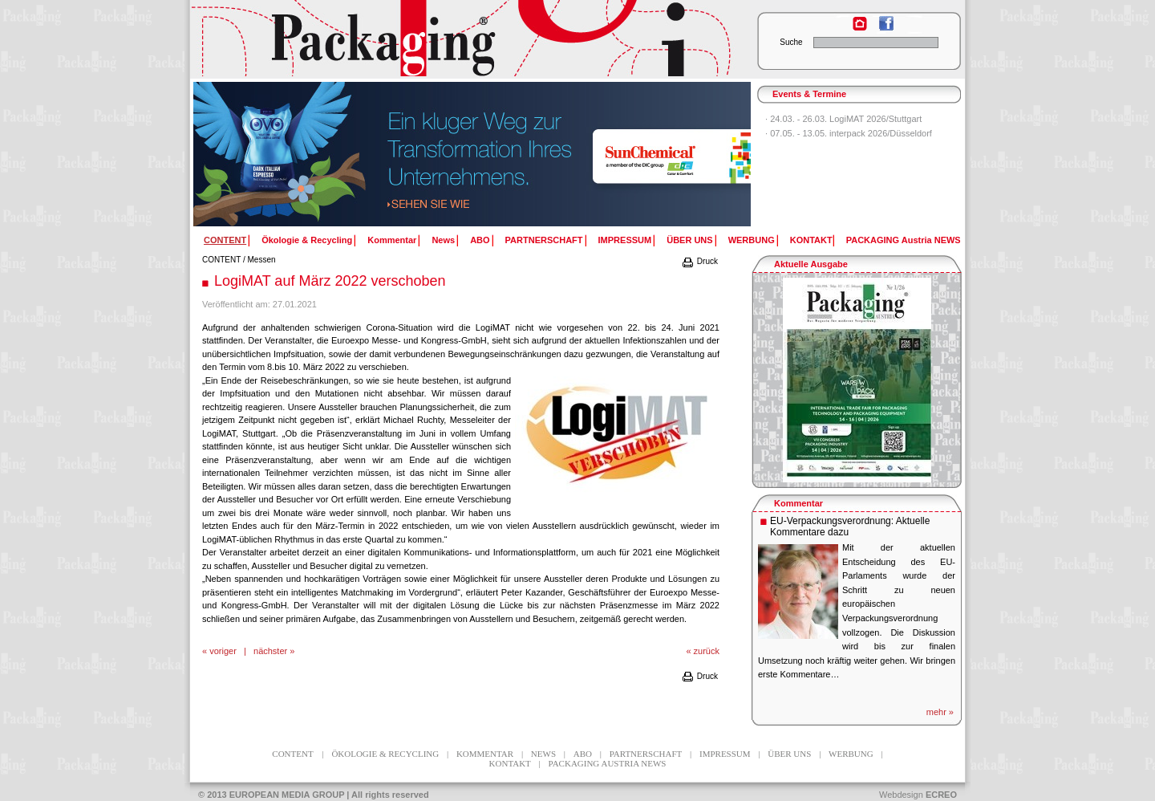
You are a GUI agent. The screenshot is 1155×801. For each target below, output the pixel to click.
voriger (223, 651)
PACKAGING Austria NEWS (903, 240)
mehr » (940, 712)
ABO (479, 240)
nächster (270, 651)
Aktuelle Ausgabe (811, 264)
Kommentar (391, 240)
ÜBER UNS (689, 240)
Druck (699, 261)
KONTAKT (811, 240)
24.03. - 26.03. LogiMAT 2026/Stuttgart (846, 119)
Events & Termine (809, 94)
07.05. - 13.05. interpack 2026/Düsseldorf (851, 133)
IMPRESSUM (625, 240)
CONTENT (221, 259)
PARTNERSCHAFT (544, 240)
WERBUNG (751, 240)
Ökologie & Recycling (306, 240)
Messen (262, 259)
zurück (706, 651)
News (443, 240)
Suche (791, 42)
